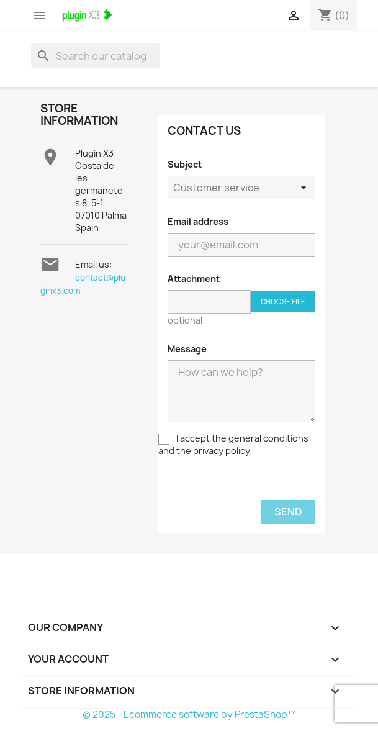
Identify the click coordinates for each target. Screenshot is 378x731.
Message (187, 349)
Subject (185, 164)
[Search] (95, 55)
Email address (198, 221)
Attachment (194, 278)
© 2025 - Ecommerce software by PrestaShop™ (189, 714)
